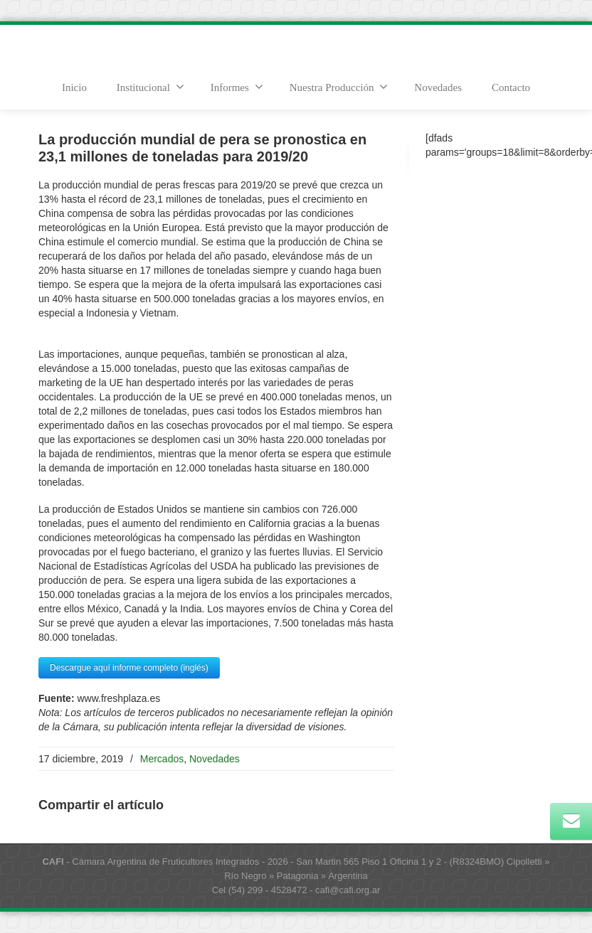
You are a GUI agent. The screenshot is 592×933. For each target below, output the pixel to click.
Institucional (150, 86)
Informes (237, 86)
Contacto (511, 87)
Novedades (438, 87)
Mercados (162, 758)
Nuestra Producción (339, 86)
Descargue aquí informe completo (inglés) (129, 668)
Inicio (74, 87)
